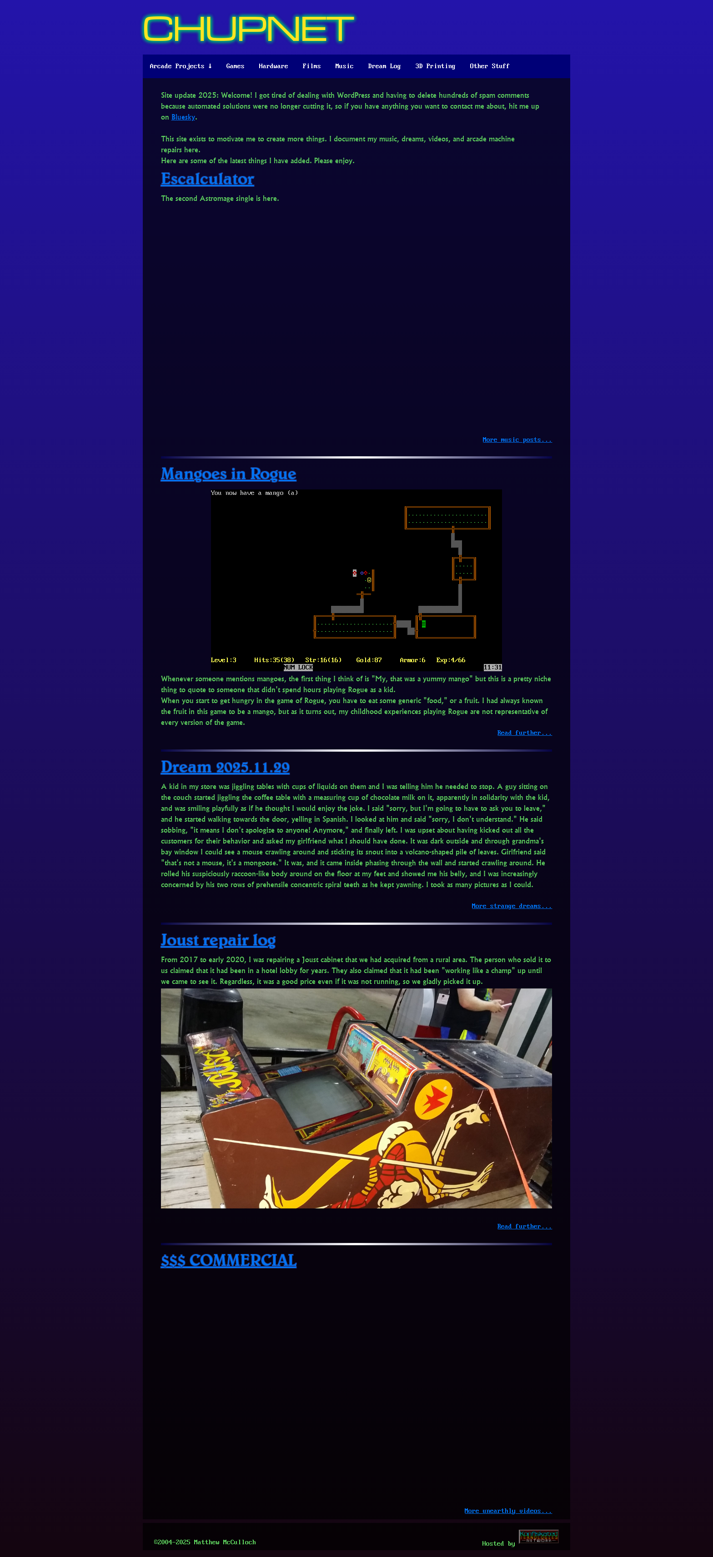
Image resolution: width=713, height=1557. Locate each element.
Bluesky (183, 116)
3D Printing (436, 66)
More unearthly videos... (508, 1511)
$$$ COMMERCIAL (228, 1259)
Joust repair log (218, 939)
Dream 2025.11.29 (225, 766)
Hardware (273, 66)
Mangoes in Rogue (228, 473)
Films (312, 66)
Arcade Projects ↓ (181, 66)
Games (235, 66)
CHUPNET (248, 27)
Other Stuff (490, 66)
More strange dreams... (512, 906)
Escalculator (207, 178)
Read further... (524, 733)
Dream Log (384, 66)
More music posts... (517, 440)
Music (345, 66)
